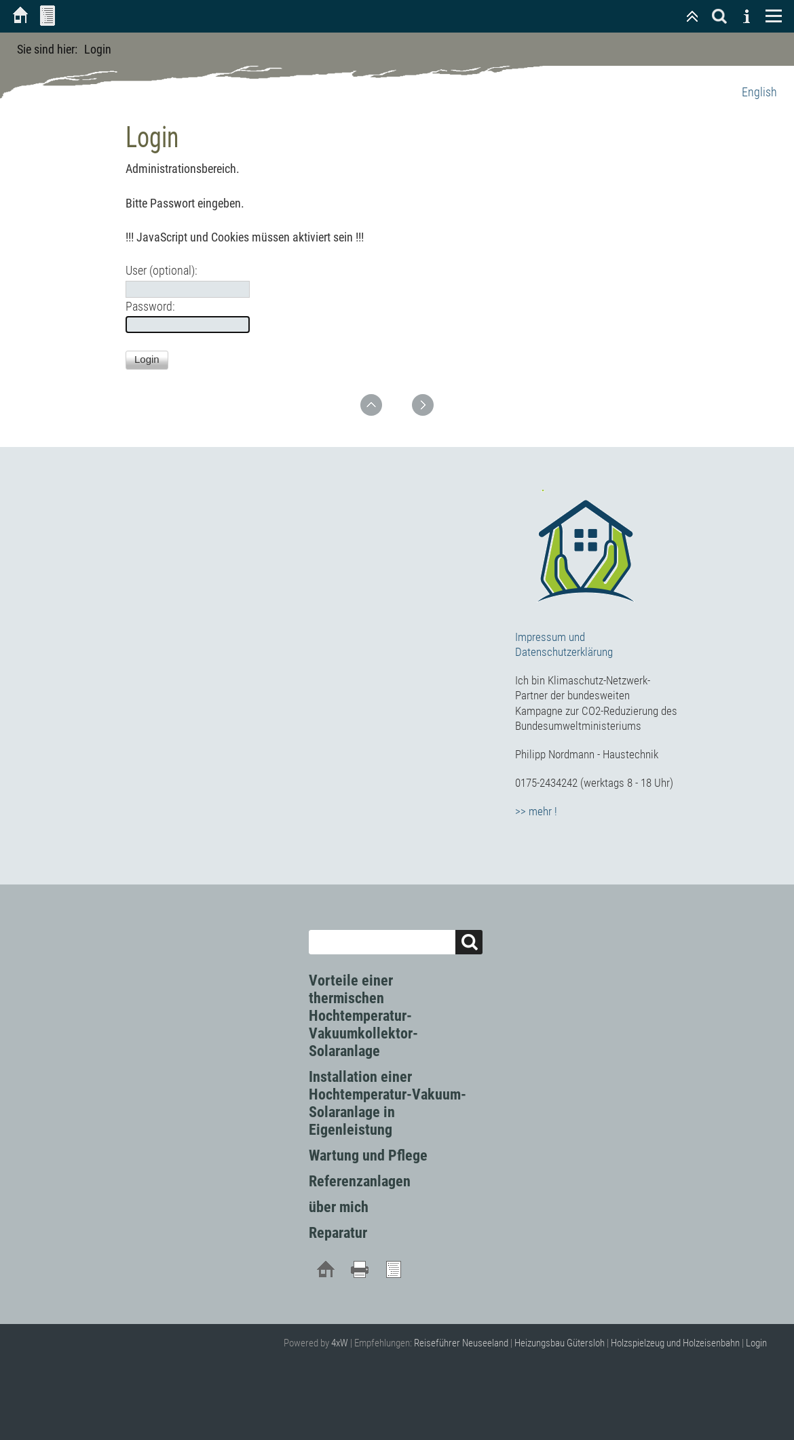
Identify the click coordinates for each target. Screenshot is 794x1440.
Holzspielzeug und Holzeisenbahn (675, 1343)
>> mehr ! (536, 811)
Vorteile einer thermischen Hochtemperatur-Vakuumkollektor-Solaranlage (363, 1015)
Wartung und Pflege (368, 1155)
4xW (339, 1343)
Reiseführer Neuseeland (461, 1343)
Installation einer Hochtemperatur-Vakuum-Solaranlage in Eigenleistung (387, 1103)
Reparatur (338, 1232)
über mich (338, 1207)
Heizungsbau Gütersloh (559, 1343)
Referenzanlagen (360, 1181)
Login (756, 1343)
